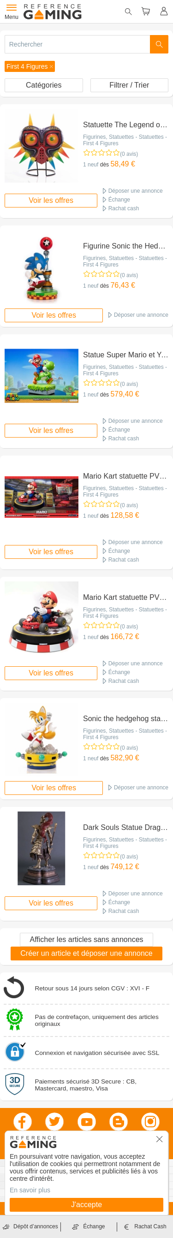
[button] (30, 66)
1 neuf (90, 164)
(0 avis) (129, 154)
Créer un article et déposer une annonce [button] (86, 953)
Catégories (43, 85)
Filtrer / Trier (129, 85)
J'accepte (86, 1204)
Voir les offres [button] (51, 200)
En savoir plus (30, 1190)
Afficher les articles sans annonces (86, 939)
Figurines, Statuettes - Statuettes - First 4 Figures (125, 140)
